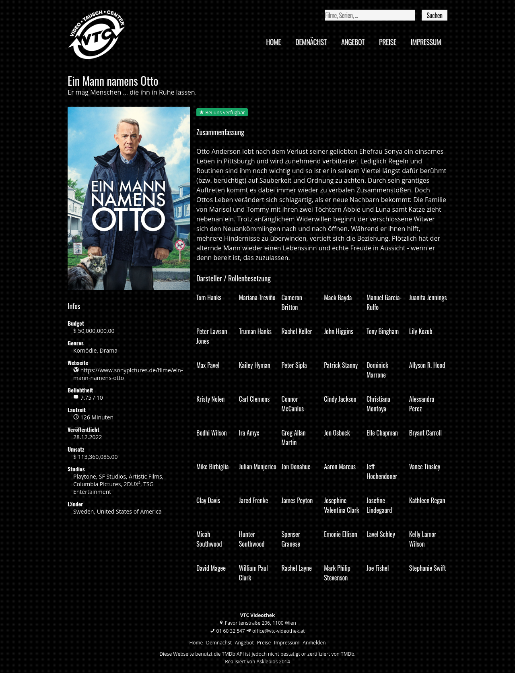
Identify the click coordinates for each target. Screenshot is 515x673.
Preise (387, 42)
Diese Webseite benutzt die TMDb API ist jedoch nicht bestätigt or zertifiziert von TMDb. (257, 653)
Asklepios (267, 661)
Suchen (434, 15)
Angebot (353, 42)
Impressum (426, 42)
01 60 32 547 (230, 631)
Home (273, 42)
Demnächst (310, 42)
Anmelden (314, 642)
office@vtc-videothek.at (278, 631)
